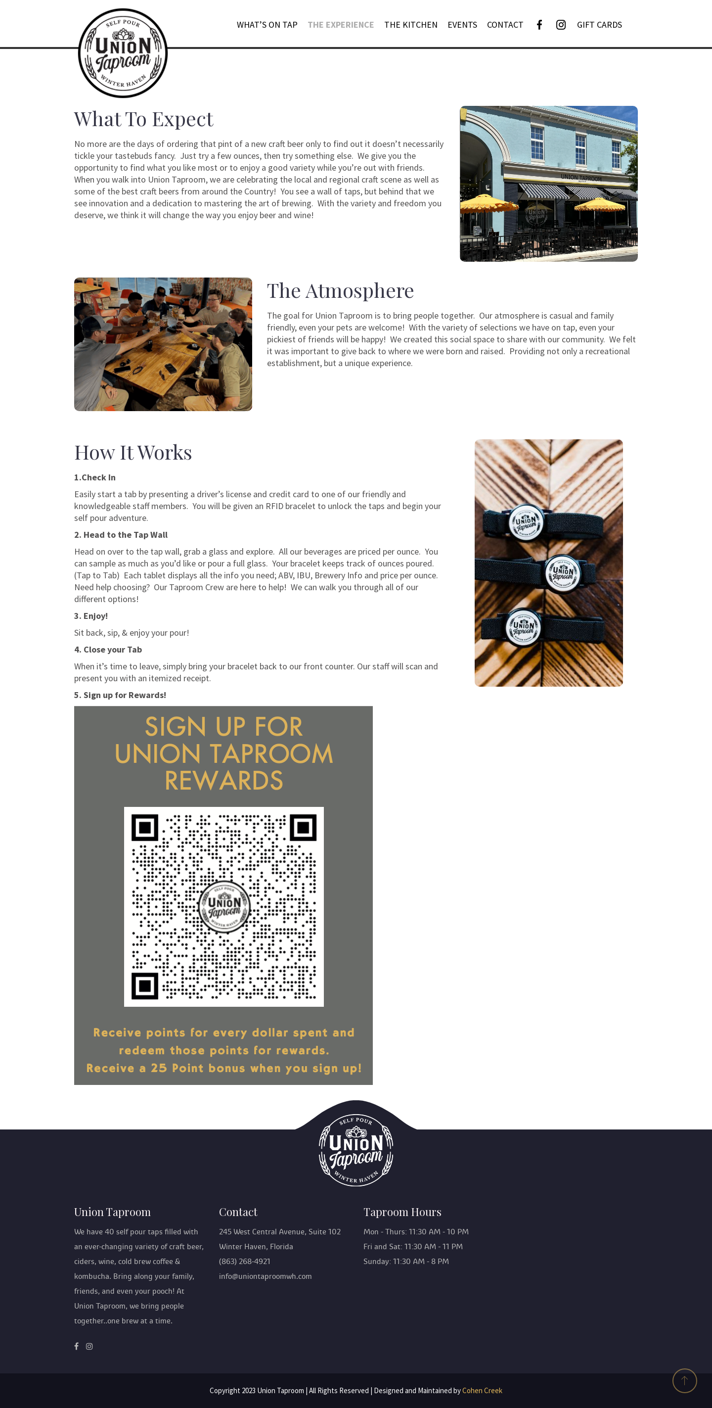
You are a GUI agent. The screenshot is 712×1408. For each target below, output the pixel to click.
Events (462, 24)
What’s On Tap (267, 24)
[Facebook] (539, 24)
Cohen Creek (482, 1390)
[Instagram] (561, 24)
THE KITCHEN (411, 24)
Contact (505, 24)
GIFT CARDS (599, 24)
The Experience (341, 24)
